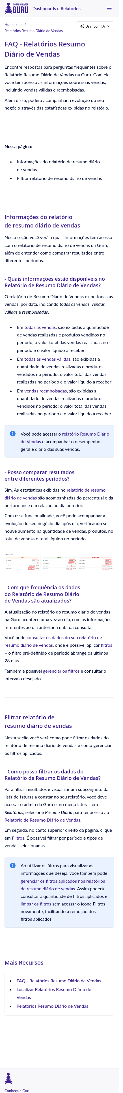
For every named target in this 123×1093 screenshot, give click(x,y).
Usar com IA (95, 26)
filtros (106, 645)
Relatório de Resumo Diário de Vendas (42, 819)
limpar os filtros (36, 903)
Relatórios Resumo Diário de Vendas (34, 30)
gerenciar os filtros (61, 670)
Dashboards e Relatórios (57, 8)
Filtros (18, 837)
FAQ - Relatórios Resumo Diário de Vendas (59, 980)
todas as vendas (40, 327)
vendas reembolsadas (45, 390)
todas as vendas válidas (47, 358)
